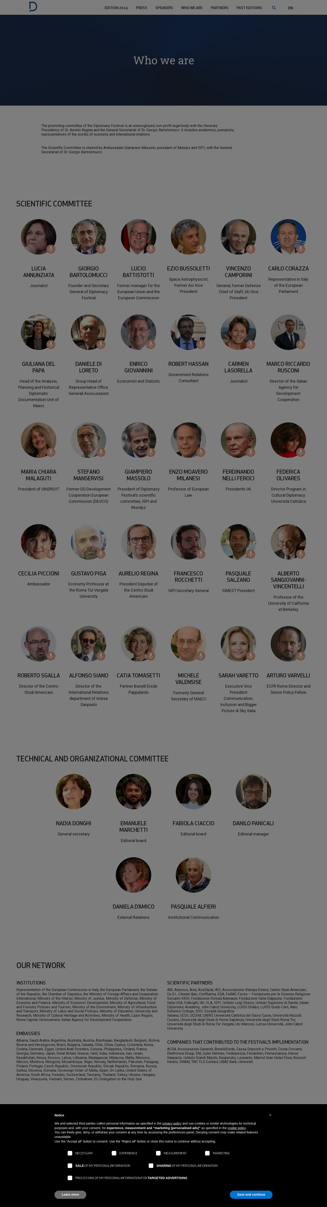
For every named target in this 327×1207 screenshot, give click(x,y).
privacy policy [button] (171, 1123)
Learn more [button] (70, 1194)
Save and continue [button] (251, 1194)
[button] (270, 1115)
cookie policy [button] (237, 1128)
